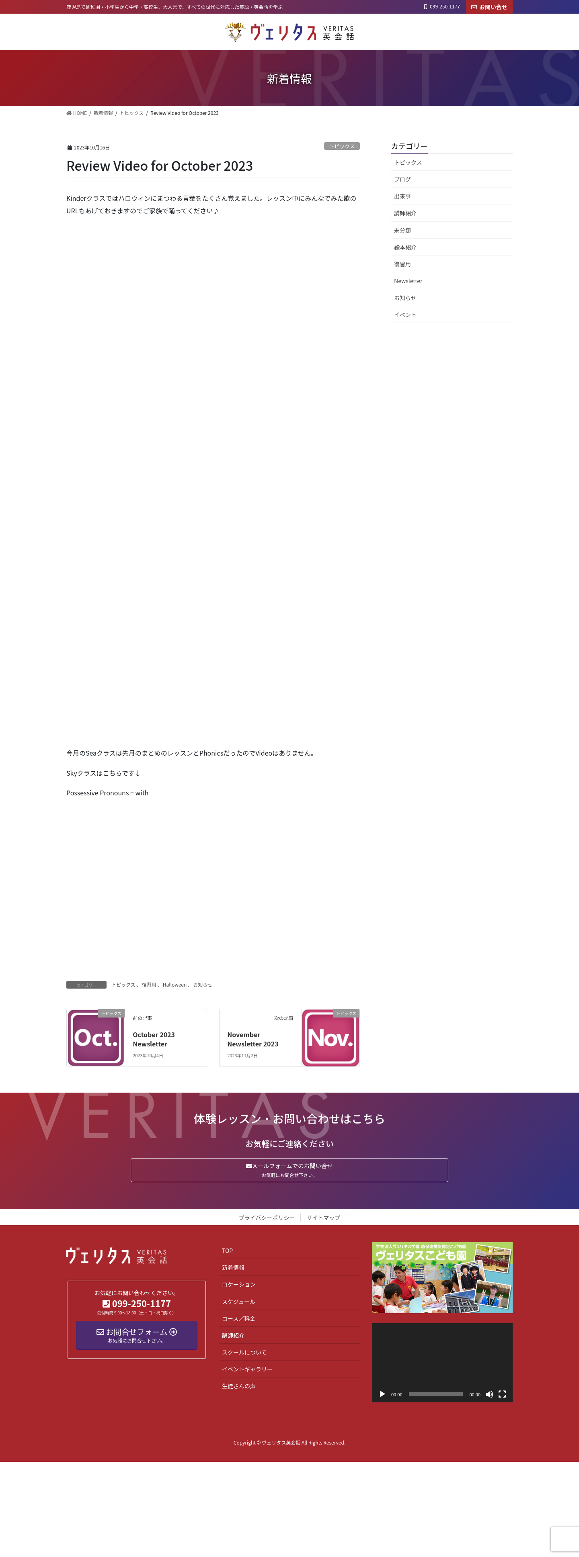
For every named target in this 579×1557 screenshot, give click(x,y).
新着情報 (233, 1270)
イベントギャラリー (247, 1371)
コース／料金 (238, 1321)
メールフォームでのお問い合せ (289, 1171)
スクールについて (244, 1355)
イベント (405, 315)
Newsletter (408, 281)
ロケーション (239, 1287)
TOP (227, 1253)
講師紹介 (405, 213)
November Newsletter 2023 (252, 1039)
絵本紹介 (405, 247)
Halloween (175, 984)
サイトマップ (323, 1220)
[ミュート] (489, 1397)
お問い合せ (489, 7)
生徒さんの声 (239, 1388)
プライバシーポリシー (267, 1220)
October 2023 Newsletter (154, 1039)
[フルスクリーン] (502, 1397)
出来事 (402, 196)
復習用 (149, 984)
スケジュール (238, 1304)
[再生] (382, 1397)
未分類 (402, 230)
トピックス (342, 146)
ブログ (402, 179)
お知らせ (202, 984)
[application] (442, 1365)
